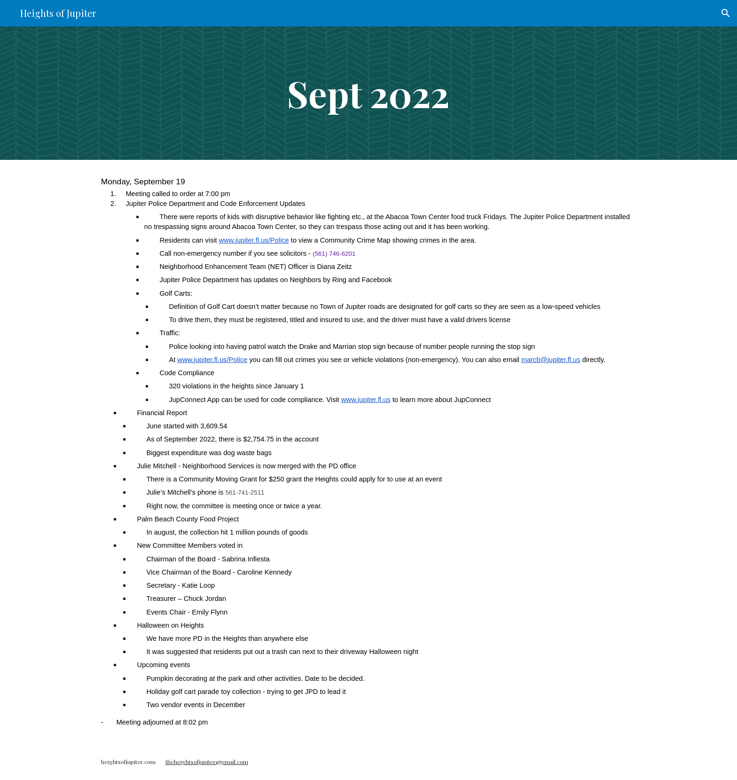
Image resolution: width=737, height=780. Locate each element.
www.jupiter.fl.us (366, 399)
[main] (368, 93)
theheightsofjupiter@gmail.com (206, 761)
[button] (725, 13)
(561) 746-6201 (334, 253)
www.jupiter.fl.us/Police (254, 240)
